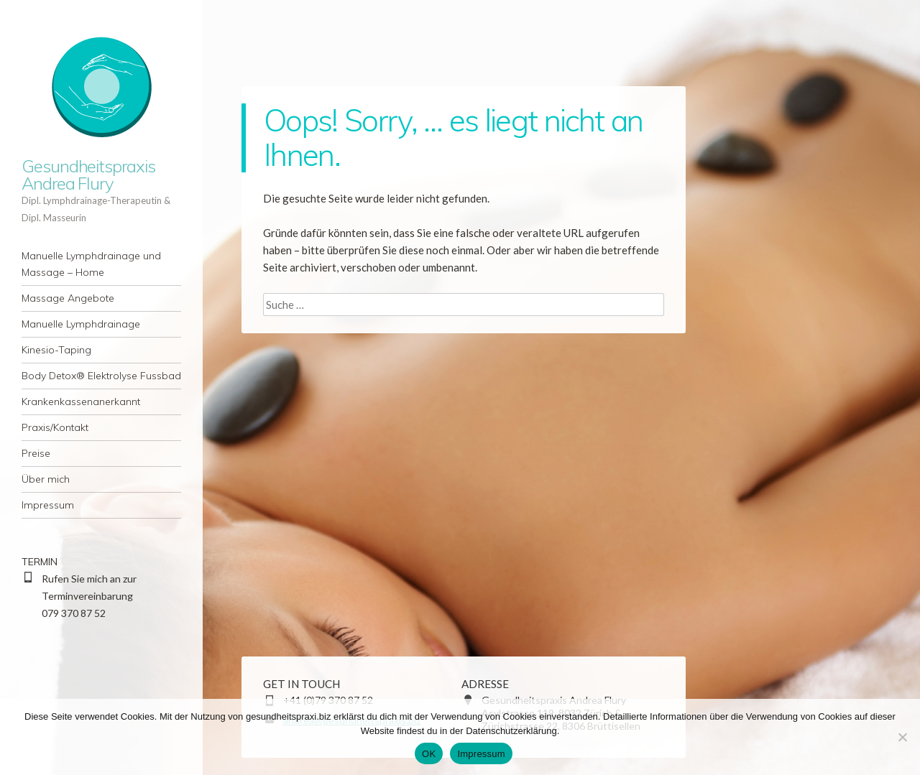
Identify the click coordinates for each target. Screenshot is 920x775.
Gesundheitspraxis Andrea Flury (88, 174)
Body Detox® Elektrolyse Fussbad (101, 375)
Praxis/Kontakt (55, 427)
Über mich (46, 479)
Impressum (48, 504)
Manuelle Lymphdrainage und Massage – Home (91, 264)
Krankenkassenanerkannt (81, 401)
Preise (36, 453)
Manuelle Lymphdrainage (81, 323)
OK (429, 753)
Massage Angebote (68, 298)
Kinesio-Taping (56, 349)
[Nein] (902, 737)
